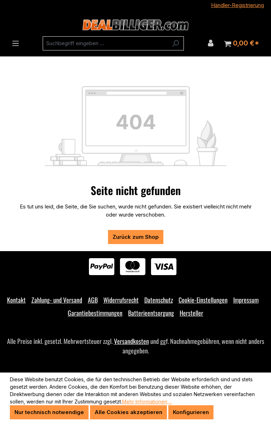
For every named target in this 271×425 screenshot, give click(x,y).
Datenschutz (158, 299)
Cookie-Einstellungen (203, 299)
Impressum (246, 299)
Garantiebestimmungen (95, 312)
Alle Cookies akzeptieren (128, 412)
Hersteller (191, 312)
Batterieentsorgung (151, 312)
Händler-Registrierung (237, 5)
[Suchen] (175, 43)
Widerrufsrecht (121, 299)
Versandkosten (131, 341)
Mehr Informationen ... (147, 402)
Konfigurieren (191, 412)
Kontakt (16, 299)
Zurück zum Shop (136, 236)
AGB (93, 299)
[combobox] (105, 43)
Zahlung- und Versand (56, 299)
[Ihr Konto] (210, 43)
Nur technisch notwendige (49, 412)
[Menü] (15, 43)
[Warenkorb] (241, 43)
